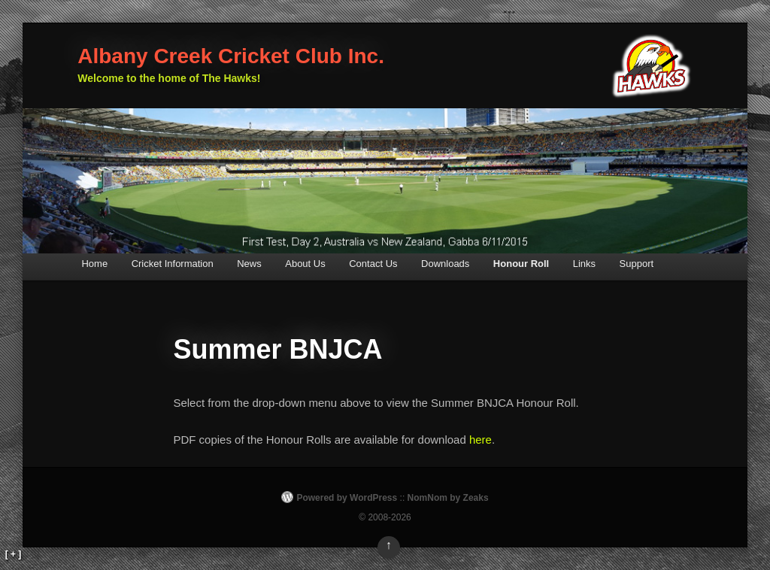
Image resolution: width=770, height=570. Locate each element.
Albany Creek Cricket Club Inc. (230, 56)
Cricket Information (173, 263)
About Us (305, 263)
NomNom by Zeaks (448, 498)
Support (637, 263)
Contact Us (373, 263)
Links (584, 263)
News (249, 263)
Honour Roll (521, 263)
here (480, 439)
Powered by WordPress (346, 498)
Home (94, 263)
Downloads (445, 263)
